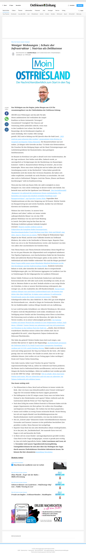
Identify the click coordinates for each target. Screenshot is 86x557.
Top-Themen (6, 14)
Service (57, 10)
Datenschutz (24, 550)
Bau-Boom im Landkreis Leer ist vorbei (29, 465)
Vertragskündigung (49, 550)
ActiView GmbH (51, 552)
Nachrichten (6, 10)
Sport (65, 14)
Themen (20, 10)
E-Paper (11, 5)
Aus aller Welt (21, 14)
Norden (53, 14)
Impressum (31, 550)
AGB (19, 550)
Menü (4, 5)
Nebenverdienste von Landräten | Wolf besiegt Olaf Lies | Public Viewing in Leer (31, 486)
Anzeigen (50, 10)
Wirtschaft (71, 14)
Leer (28, 14)
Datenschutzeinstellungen (61, 550)
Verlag (63, 10)
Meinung (79, 14)
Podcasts (37, 10)
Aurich (41, 14)
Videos (13, 10)
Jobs (44, 10)
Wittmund (59, 14)
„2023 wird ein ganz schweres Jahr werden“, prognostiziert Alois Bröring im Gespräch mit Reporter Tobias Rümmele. (37, 139)
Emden (47, 14)
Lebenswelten (28, 10)
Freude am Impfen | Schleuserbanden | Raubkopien (31, 495)
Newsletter (18, 5)
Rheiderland (35, 14)
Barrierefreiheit (39, 550)
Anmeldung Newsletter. (44, 452)
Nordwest (13, 14)
